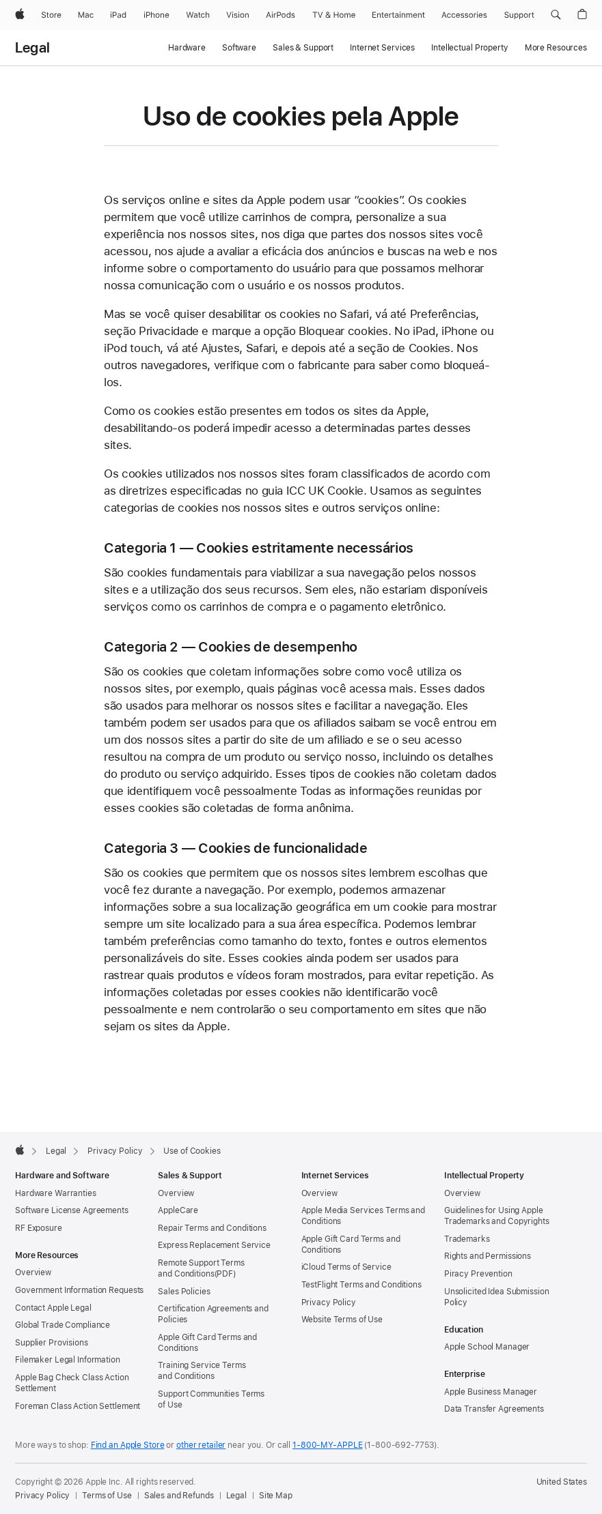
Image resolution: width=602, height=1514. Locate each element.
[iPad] (118, 15)
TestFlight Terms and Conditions (361, 1285)
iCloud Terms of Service (346, 1267)
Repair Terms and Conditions (212, 1228)
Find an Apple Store (128, 1445)
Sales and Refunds (179, 1495)
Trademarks (467, 1239)
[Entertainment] (398, 15)
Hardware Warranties (55, 1193)
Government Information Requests (79, 1290)
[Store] (51, 15)
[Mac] (85, 15)
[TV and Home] (333, 15)
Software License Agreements (71, 1210)
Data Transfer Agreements (494, 1409)
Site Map (275, 1495)
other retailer (200, 1445)
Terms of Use (107, 1495)
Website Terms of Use (342, 1319)
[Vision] (238, 15)
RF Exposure (38, 1228)
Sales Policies (184, 1291)
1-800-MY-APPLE (327, 1445)
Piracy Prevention (478, 1274)
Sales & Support (303, 48)
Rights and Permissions (487, 1256)
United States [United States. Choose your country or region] (561, 1482)
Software (239, 48)
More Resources (556, 48)
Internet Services (382, 48)
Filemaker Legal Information (67, 1360)
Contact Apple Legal (53, 1308)
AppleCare (178, 1210)
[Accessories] (464, 15)
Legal (32, 48)
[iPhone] (156, 15)
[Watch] (197, 15)
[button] (555, 15)
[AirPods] (280, 15)
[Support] (519, 15)
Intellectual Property (469, 48)
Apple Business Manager (490, 1392)
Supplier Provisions (51, 1343)
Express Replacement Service (214, 1245)
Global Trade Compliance (62, 1325)
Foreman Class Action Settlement (77, 1406)
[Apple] (20, 15)
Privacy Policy (328, 1302)
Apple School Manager (487, 1347)
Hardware (187, 48)
